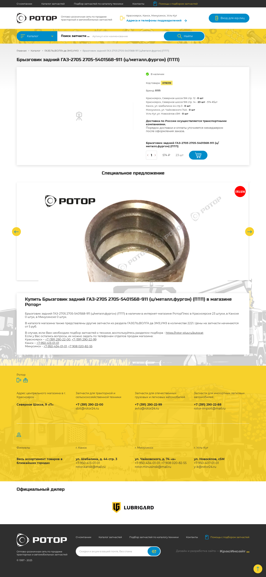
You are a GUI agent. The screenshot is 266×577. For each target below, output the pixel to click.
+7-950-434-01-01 (55, 346)
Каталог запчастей (53, 3)
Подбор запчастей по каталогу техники (98, 3)
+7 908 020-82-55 (80, 346)
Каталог (32, 36)
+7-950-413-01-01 (48, 343)
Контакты (138, 3)
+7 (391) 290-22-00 (57, 339)
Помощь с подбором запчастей (176, 3)
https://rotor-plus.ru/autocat (184, 332)
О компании (24, 3)
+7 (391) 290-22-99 (84, 339)
